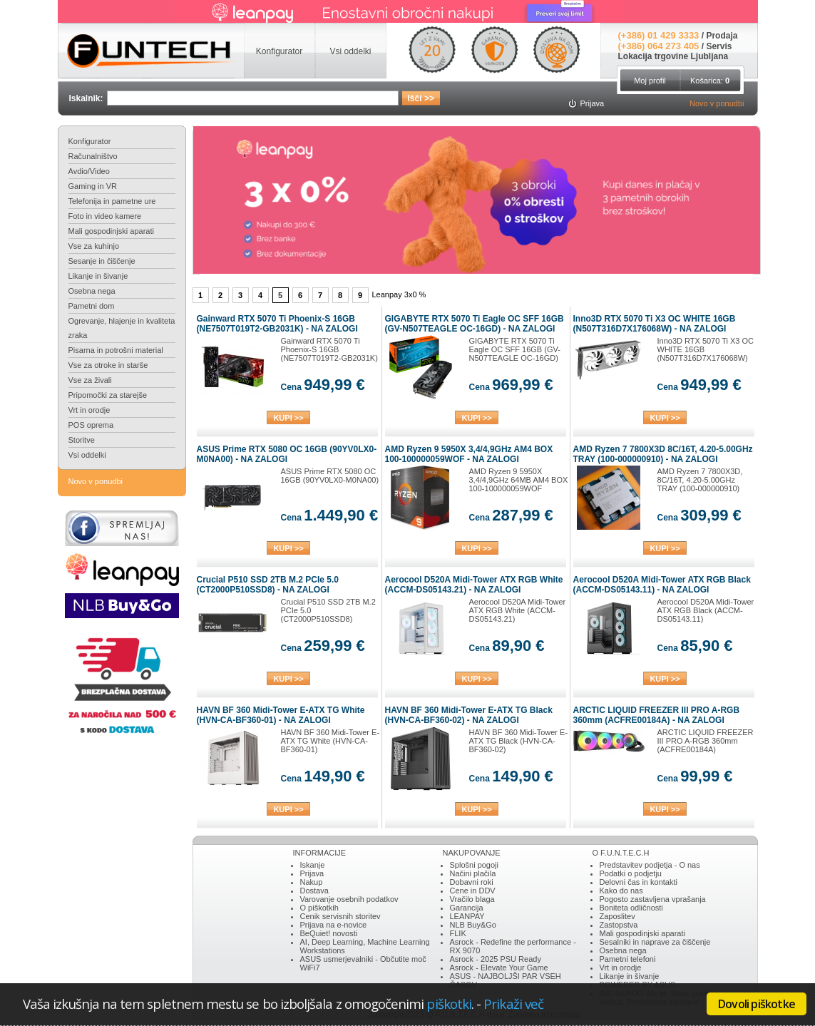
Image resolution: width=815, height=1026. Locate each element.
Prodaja (721, 36)
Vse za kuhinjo (94, 246)
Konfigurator (89, 141)
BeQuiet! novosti (329, 933)
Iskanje (312, 865)
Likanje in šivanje (98, 276)
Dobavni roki (471, 882)
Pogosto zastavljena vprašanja (653, 899)
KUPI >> (288, 418)
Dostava (314, 890)
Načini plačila (473, 873)
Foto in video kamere (105, 216)
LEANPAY (467, 916)
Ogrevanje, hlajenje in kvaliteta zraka (121, 328)
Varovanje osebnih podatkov (349, 899)
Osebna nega (92, 291)
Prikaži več (513, 1003)
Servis (719, 46)
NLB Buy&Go (473, 924)
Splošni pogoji (474, 865)
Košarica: (709, 80)
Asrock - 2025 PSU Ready (495, 959)
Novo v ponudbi (717, 103)
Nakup (311, 882)
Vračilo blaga (472, 899)
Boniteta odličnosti (631, 907)
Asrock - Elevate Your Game (499, 967)
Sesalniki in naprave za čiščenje (655, 942)
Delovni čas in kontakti (638, 882)
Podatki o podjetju (631, 873)
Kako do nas (621, 890)
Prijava (312, 873)
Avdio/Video (89, 171)
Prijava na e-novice (333, 924)
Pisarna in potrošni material (115, 350)
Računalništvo (93, 156)
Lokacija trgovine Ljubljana (673, 56)
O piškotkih (319, 907)
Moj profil (650, 80)
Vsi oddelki (87, 455)
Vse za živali (90, 380)
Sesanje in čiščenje (101, 261)
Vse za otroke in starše (108, 365)
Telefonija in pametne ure (112, 201)
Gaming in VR (92, 186)
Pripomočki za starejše (108, 395)
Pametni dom (91, 306)
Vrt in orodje (89, 410)
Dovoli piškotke (756, 1004)
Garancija (466, 907)
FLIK (458, 933)
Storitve (81, 440)
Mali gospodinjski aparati (111, 231)
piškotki (448, 1003)
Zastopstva (619, 924)
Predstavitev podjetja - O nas (650, 865)
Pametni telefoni (628, 959)
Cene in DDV (473, 890)
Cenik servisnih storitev (340, 916)
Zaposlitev (617, 916)
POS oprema (91, 425)
